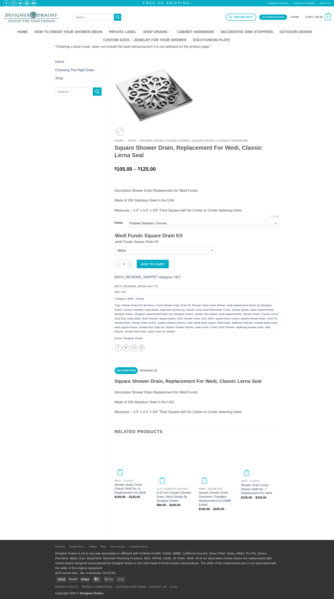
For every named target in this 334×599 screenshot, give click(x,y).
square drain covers (227, 318)
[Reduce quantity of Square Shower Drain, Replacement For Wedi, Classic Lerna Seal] (117, 264)
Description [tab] (126, 370)
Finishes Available (304, 3)
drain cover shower (214, 305)
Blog (103, 546)
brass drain (134, 318)
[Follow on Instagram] (13, 3)
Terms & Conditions (96, 586)
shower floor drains (205, 314)
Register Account (278, 3)
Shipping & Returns (130, 586)
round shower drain (167, 305)
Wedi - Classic (136, 298)
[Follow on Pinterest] (27, 3)
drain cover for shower (161, 331)
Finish (119, 222)
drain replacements (262, 309)
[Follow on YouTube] (34, 3)
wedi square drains (126, 327)
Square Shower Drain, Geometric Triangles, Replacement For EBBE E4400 (215, 498)
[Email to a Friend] (133, 347)
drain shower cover (188, 318)
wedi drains (152, 309)
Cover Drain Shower (222, 327)
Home (22, 32)
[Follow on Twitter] (20, 3)
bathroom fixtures (242, 322)
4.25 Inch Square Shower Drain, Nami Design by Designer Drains (174, 496)
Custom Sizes (76, 546)
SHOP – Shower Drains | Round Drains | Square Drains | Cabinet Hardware (188, 140)
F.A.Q (173, 586)
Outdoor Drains (296, 32)
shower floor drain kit (151, 327)
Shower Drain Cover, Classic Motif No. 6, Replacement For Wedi (130, 488)
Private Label (123, 32)
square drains (167, 318)
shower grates (240, 309)
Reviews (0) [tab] (148, 370)
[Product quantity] (124, 264)
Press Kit (60, 546)
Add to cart (153, 264)
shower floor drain (136, 331)
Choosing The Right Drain (74, 70)
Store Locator (117, 546)
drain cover (202, 327)
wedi (190, 322)
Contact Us (158, 586)
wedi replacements (230, 314)
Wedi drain (223, 322)
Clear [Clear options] (275, 216)
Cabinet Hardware (195, 32)
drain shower (150, 318)
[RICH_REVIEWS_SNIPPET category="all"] (148, 277)
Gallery (92, 546)
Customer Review (138, 546)
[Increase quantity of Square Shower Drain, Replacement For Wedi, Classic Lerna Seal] (130, 264)
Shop (59, 78)
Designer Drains (133, 338)
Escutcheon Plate (211, 40)
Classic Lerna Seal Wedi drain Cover (208, 309)
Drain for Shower (191, 305)
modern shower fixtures (180, 327)
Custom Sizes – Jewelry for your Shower (144, 40)
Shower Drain (251, 314)
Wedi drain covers (205, 322)
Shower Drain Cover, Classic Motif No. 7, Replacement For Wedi (256, 489)
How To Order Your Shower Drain (68, 32)
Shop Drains (156, 32)
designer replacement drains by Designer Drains (164, 314)
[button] (294, 17)
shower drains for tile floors (138, 305)
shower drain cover (265, 322)
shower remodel (133, 309)
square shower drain (253, 318)
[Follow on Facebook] (6, 3)
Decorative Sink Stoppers (247, 32)
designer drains (124, 314)
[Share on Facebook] (118, 347)
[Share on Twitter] (126, 347)
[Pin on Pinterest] (141, 347)
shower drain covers (144, 322)
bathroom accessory (172, 309)
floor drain (208, 318)
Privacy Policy (66, 586)
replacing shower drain (250, 327)
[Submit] (117, 17)
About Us (325, 3)
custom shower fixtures (172, 322)
